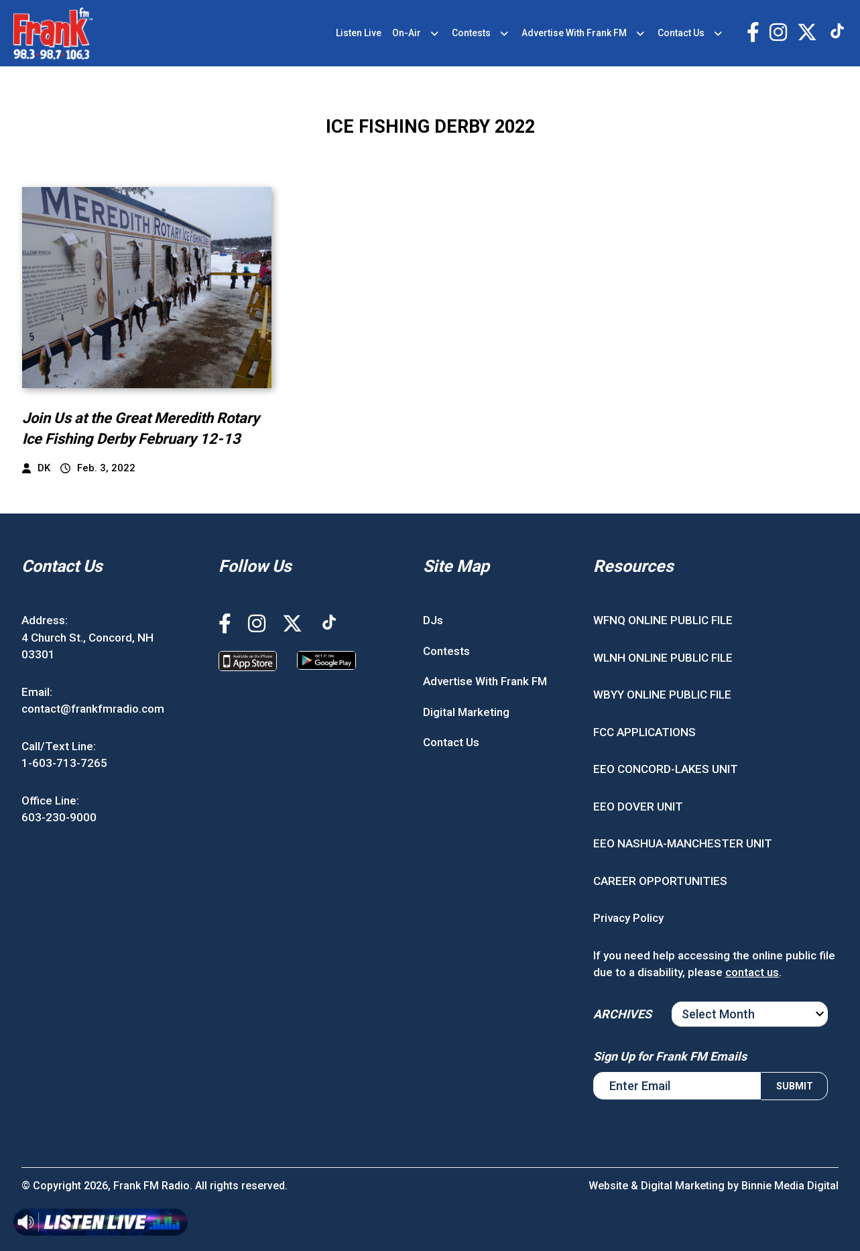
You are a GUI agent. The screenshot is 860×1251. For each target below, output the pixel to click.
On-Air (406, 32)
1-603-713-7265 (64, 763)
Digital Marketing (466, 712)
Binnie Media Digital (790, 1185)
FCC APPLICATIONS (644, 732)
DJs (433, 620)
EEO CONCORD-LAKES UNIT (665, 769)
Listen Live (358, 32)
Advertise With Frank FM (574, 32)
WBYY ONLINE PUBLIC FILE (662, 694)
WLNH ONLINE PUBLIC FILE (663, 657)
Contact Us (681, 32)
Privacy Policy (628, 918)
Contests (471, 32)
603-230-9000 (59, 817)
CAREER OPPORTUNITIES (660, 881)
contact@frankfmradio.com (92, 708)
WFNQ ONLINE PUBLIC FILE (663, 620)
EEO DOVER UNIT (638, 806)
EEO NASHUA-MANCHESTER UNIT (682, 843)
